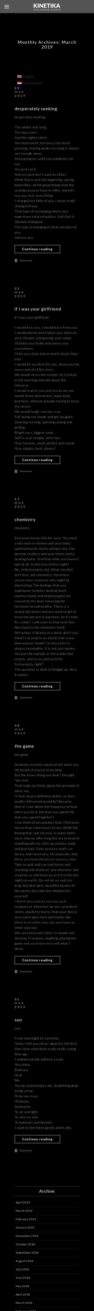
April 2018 (23, 1294)
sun (18, 1019)
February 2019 (26, 1219)
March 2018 (24, 1303)
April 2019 (23, 1202)
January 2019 (25, 1227)
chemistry (25, 519)
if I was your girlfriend (38, 308)
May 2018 (22, 1286)
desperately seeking (36, 108)
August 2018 (24, 1261)
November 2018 (27, 1236)
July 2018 (22, 1269)
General (26, 260)
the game (24, 746)
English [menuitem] (28, 76)
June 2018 (23, 1277)
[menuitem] (29, 76)
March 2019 (24, 1211)
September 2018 (27, 1252)
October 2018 (25, 1244)
